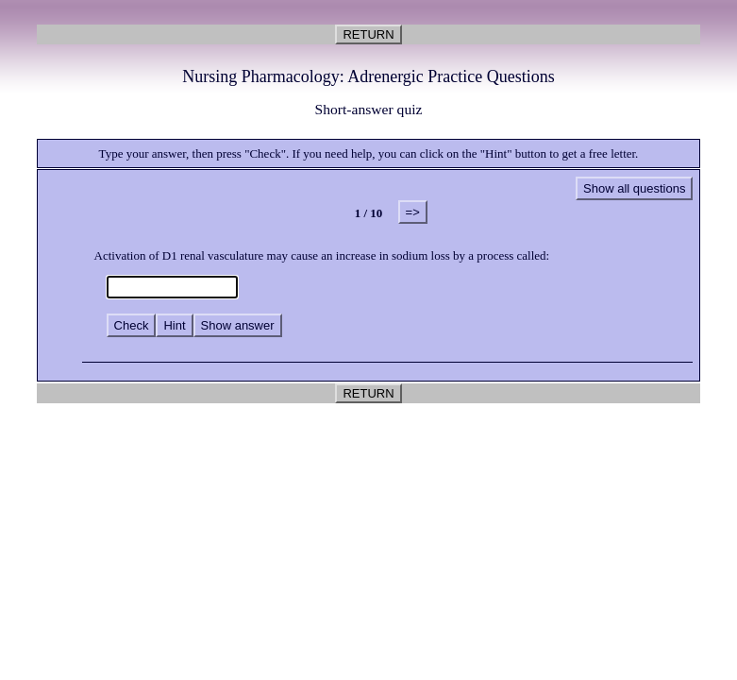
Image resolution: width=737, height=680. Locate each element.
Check (131, 325)
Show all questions (634, 188)
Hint (174, 325)
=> (413, 212)
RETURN (368, 34)
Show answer (238, 325)
